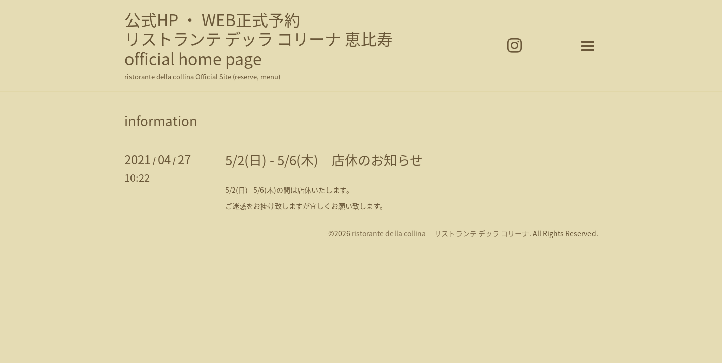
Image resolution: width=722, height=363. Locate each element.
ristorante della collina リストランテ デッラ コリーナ (440, 233)
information (161, 120)
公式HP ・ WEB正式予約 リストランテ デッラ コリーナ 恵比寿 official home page (258, 39)
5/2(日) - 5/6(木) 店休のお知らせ (324, 159)
